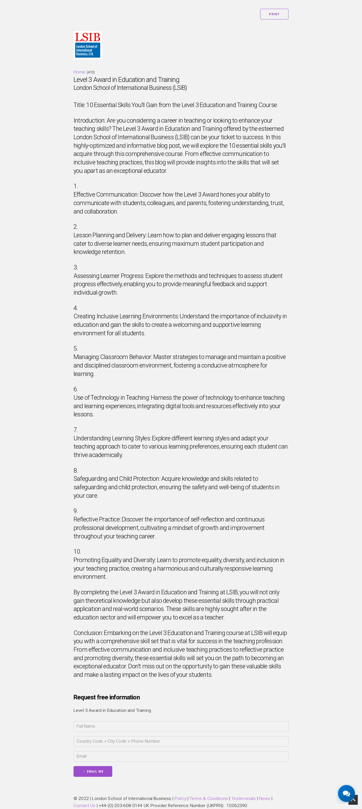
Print (274, 14)
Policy (180, 798)
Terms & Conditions (208, 798)
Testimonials (243, 798)
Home (79, 72)
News (264, 798)
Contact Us (85, 805)
